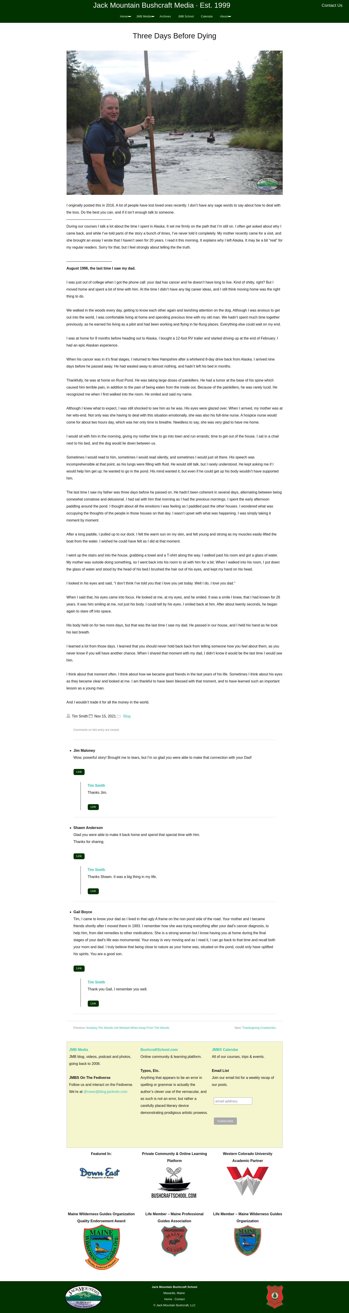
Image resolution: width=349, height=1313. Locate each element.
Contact (180, 1299)
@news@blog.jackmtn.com (105, 1092)
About (224, 16)
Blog (126, 716)
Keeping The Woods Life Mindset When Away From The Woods (127, 1027)
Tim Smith (96, 785)
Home (124, 16)
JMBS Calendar (225, 1050)
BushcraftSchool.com (159, 1050)
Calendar (207, 16)
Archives (165, 16)
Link (79, 771)
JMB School (186, 16)
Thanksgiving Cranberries (258, 1027)
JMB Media (143, 16)
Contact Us (332, 5)
